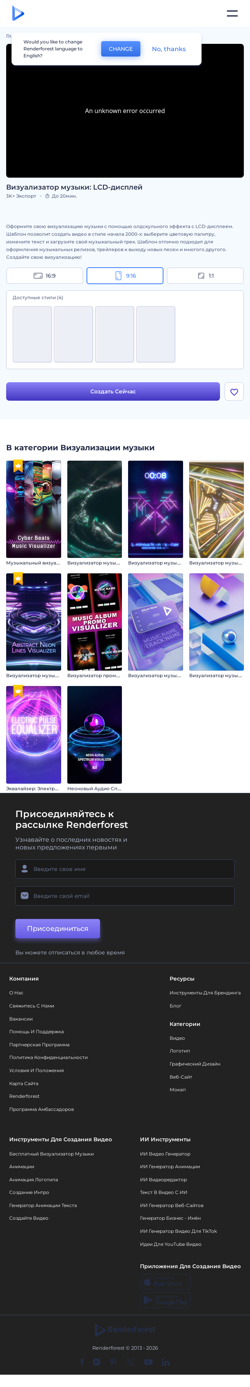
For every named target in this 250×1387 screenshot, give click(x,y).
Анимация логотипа (33, 1180)
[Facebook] (82, 1363)
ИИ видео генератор (165, 1154)
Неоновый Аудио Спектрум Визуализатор (119, 789)
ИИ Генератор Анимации (170, 1167)
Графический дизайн (195, 1064)
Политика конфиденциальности (48, 1058)
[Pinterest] (113, 1363)
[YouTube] (148, 1363)
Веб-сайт (181, 1078)
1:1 (205, 275)
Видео (177, 1039)
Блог (176, 1006)
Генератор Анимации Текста (43, 1206)
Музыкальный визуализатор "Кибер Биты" (58, 563)
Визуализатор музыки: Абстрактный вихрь (119, 563)
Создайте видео (28, 1219)
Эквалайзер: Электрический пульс (48, 789)
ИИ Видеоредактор (163, 1180)
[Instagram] (96, 1363)
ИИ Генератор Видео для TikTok (178, 1232)
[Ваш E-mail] (125, 897)
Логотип (180, 1052)
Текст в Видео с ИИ (163, 1193)
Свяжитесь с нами (31, 1006)
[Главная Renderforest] (18, 13)
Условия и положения (36, 1071)
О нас (16, 994)
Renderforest (24, 1097)
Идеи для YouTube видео (171, 1245)
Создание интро (29, 1193)
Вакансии (21, 1019)
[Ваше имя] (125, 870)
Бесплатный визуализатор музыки (51, 1154)
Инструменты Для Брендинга (205, 994)
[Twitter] (130, 1363)
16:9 (44, 275)
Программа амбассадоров (41, 1110)
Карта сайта (23, 1084)
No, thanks (169, 49)
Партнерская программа (39, 1045)
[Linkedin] (166, 1363)
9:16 (125, 275)
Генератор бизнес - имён (170, 1219)
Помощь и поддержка (36, 1033)
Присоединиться (57, 930)
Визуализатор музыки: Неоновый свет (175, 563)
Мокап (178, 1091)
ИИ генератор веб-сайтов (171, 1206)
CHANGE (121, 48)
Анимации (21, 1167)
